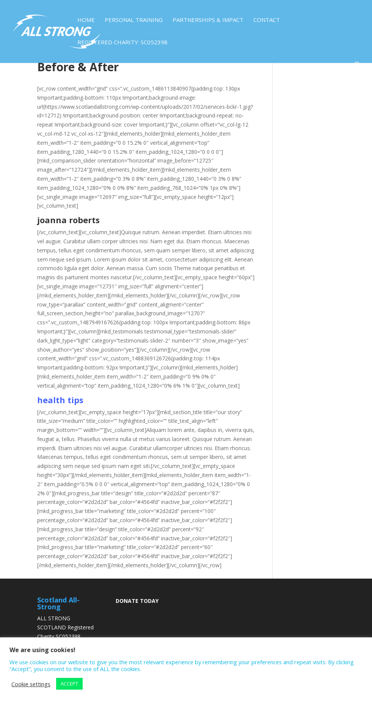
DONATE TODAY (137, 600)
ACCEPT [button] (69, 683)
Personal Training (134, 20)
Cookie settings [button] (30, 684)
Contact (266, 20)
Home (86, 20)
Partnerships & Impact (208, 20)
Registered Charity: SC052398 (122, 42)
